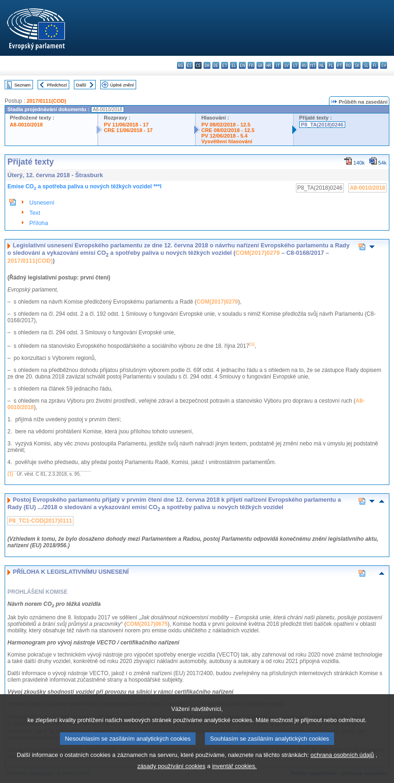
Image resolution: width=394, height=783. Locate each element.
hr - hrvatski (268, 65)
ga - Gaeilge (259, 65)
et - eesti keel (224, 65)
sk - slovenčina (357, 65)
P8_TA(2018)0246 (322, 124)
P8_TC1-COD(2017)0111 (40, 521)
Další (81, 84)
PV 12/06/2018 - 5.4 (224, 136)
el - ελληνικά (233, 65)
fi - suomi (374, 65)
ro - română (348, 65)
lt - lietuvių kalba (295, 65)
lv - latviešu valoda (286, 65)
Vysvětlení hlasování (226, 141)
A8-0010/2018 (26, 124)
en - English (242, 65)
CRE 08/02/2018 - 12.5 (227, 130)
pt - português (339, 65)
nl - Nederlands (321, 65)
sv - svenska (383, 65)
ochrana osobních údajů (342, 771)
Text (34, 212)
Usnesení (41, 202)
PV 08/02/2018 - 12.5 (225, 124)
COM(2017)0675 (146, 624)
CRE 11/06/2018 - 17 (128, 130)
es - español (189, 65)
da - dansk (207, 65)
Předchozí (57, 84)
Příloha (38, 222)
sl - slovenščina (365, 65)
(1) (10, 474)
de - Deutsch (215, 65)
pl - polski (330, 65)
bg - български (180, 65)
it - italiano (277, 65)
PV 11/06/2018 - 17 (126, 124)
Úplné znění (122, 84)
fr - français (251, 65)
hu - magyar (304, 65)
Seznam (22, 84)
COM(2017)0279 (258, 252)
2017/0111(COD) (46, 101)
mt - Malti (312, 65)
